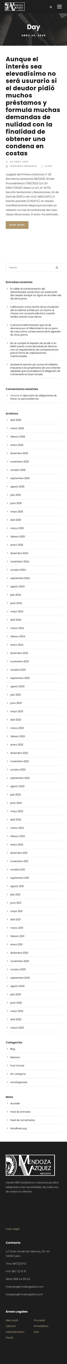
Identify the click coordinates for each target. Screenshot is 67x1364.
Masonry (15, 1057)
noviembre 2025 (19, 461)
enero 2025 (16, 545)
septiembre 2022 (20, 778)
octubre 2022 (18, 769)
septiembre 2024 (20, 578)
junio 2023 (16, 703)
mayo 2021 (16, 911)
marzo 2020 (17, 1027)
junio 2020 (16, 1002)
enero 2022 (16, 844)
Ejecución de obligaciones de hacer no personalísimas (33, 397)
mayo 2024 (16, 611)
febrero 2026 (17, 436)
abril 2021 (15, 919)
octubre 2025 (18, 470)
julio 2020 (15, 994)
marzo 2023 (17, 728)
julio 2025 (15, 495)
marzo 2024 (17, 628)
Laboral (10, 1326)
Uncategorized (18, 1082)
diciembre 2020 (19, 952)
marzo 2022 (17, 828)
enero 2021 (16, 944)
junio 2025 (16, 503)
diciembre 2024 (19, 553)
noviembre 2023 (19, 661)
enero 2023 (16, 744)
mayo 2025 (16, 511)
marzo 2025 (17, 528)
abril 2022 (15, 819)
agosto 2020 (17, 986)
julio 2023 (15, 694)
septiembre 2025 (20, 478)
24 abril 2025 (19, 161)
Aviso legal (12, 1229)
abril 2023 (15, 719)
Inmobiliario (41, 1326)
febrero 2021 (17, 936)
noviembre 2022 (19, 761)
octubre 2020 (18, 969)
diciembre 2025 (19, 453)
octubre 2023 (18, 669)
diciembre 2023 (19, 653)
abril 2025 (15, 520)
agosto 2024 (17, 586)
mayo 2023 (16, 711)
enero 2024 (16, 644)
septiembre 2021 (19, 878)
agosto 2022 (17, 786)
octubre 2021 (17, 869)
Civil (36, 1332)
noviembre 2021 (19, 861)
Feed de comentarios (22, 1120)
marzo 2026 (17, 428)
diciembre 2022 (19, 753)
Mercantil (12, 1320)
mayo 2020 (16, 1011)
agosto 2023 (17, 686)
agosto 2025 (17, 486)
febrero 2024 (17, 636)
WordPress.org (18, 1128)
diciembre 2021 (18, 853)
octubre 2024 (18, 569)
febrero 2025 (17, 536)
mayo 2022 (16, 811)
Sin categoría (18, 1074)
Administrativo (15, 1332)
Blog (48, 166)
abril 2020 (15, 1019)
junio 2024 (16, 603)
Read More (17, 224)
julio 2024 (15, 594)
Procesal (39, 1320)
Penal (9, 1338)
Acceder (15, 1103)
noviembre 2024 (19, 561)
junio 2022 (16, 803)
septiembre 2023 (20, 678)
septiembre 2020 (20, 977)
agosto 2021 (17, 886)
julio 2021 (15, 894)
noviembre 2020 (19, 961)
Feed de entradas (20, 1111)
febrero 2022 (17, 836)
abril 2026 (15, 420)
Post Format (17, 1065)
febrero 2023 (17, 736)
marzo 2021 (16, 927)
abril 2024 (15, 619)
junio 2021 (15, 902)
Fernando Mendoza (23, 166)
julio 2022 (15, 794)
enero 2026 (16, 445)
